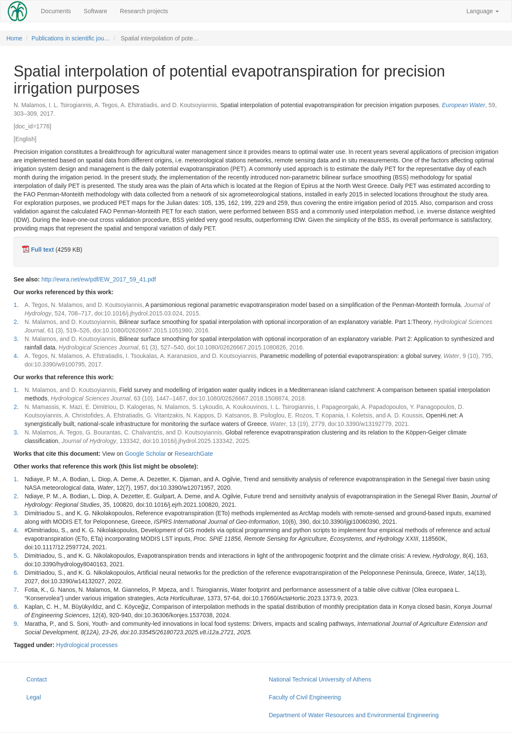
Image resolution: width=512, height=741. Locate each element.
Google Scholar (145, 453)
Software (95, 11)
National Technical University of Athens (320, 679)
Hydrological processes (87, 645)
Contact (36, 679)
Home (14, 38)
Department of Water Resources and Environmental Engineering (353, 715)
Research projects (144, 11)
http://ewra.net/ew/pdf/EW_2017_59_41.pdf (98, 279)
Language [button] (482, 11)
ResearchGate (193, 453)
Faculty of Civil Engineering (305, 697)
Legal (33, 697)
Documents (56, 11)
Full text (42, 249)
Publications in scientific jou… (70, 38)
